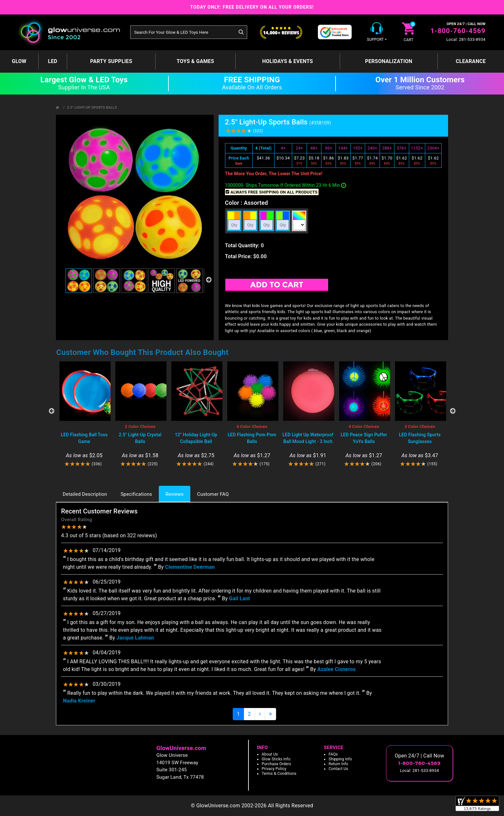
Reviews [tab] (175, 494)
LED (52, 61)
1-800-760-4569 (457, 31)
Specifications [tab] (136, 494)
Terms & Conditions (279, 773)
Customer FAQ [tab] (213, 494)
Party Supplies (111, 61)
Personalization (388, 61)
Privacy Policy (274, 768)
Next (452, 411)
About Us (270, 754)
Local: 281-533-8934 (465, 39)
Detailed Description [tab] (85, 494)
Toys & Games (195, 61)
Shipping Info (340, 759)
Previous (51, 411)
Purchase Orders (276, 764)
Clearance (471, 61)
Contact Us (338, 768)
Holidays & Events (287, 61)
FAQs (333, 754)
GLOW (19, 61)
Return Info (338, 764)
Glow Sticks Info (276, 759)
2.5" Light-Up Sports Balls (92, 107)
